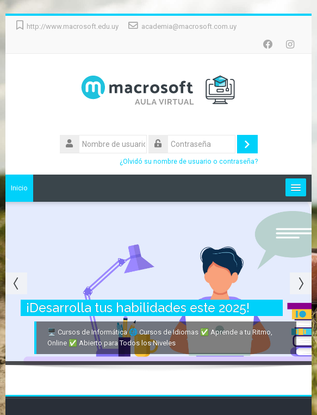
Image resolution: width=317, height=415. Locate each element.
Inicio (19, 188)
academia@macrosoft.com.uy (189, 26)
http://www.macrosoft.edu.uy (73, 26)
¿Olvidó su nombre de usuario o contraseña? (189, 161)
